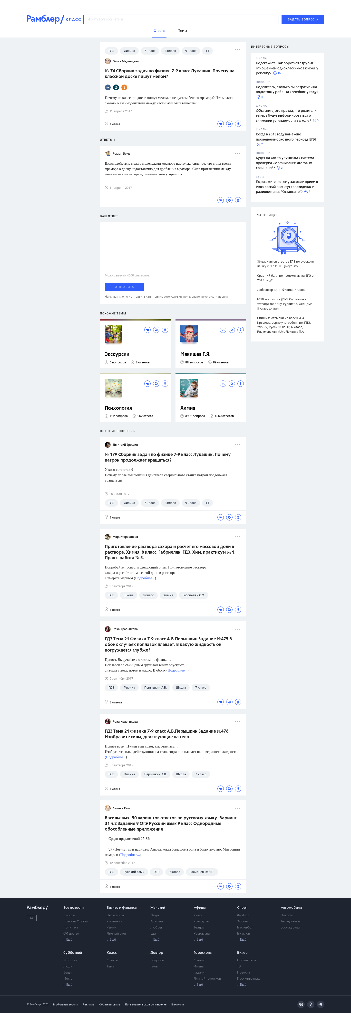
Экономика (115, 915)
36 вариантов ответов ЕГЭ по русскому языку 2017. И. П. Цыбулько (285, 264)
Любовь (156, 927)
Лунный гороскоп (207, 978)
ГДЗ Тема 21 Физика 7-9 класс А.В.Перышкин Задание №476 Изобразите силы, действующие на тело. (166, 734)
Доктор (156, 953)
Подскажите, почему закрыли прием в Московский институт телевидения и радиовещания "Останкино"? (287, 187)
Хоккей (242, 921)
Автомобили (291, 907)
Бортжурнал (290, 927)
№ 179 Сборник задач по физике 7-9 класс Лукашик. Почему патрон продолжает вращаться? (168, 458)
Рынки (111, 927)
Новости (287, 915)
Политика (70, 927)
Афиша (200, 907)
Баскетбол (245, 927)
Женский (157, 907)
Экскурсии (117, 354)
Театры (199, 927)
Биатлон (243, 933)
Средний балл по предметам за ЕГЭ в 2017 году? (285, 278)
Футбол (243, 915)
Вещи (67, 972)
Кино (198, 915)
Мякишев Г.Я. (195, 354)
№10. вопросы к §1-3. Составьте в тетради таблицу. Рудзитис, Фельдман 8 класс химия (285, 303)
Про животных (248, 978)
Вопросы (157, 960)
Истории (70, 960)
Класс (112, 953)
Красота (156, 921)
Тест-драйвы (290, 921)
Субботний (72, 953)
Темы (111, 966)
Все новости (73, 907)
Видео (242, 953)
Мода (154, 915)
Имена (199, 966)
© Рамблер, (34, 1004)
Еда (153, 933)
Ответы (112, 960)
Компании (114, 921)
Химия (187, 408)
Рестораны (202, 933)
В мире (69, 915)
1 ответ (112, 124)
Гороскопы (203, 953)
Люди (67, 966)
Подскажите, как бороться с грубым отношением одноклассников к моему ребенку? (287, 68)
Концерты (201, 921)
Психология (118, 408)
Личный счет (116, 933)
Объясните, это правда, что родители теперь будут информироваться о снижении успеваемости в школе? (286, 116)
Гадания (200, 972)
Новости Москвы (75, 921)
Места (68, 978)
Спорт (242, 907)
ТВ (239, 966)
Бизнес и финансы (122, 907)
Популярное (246, 960)
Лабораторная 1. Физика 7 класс (281, 290)
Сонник (199, 960)
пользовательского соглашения (205, 296)
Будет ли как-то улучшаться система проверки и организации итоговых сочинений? (285, 163)
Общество (71, 933)
